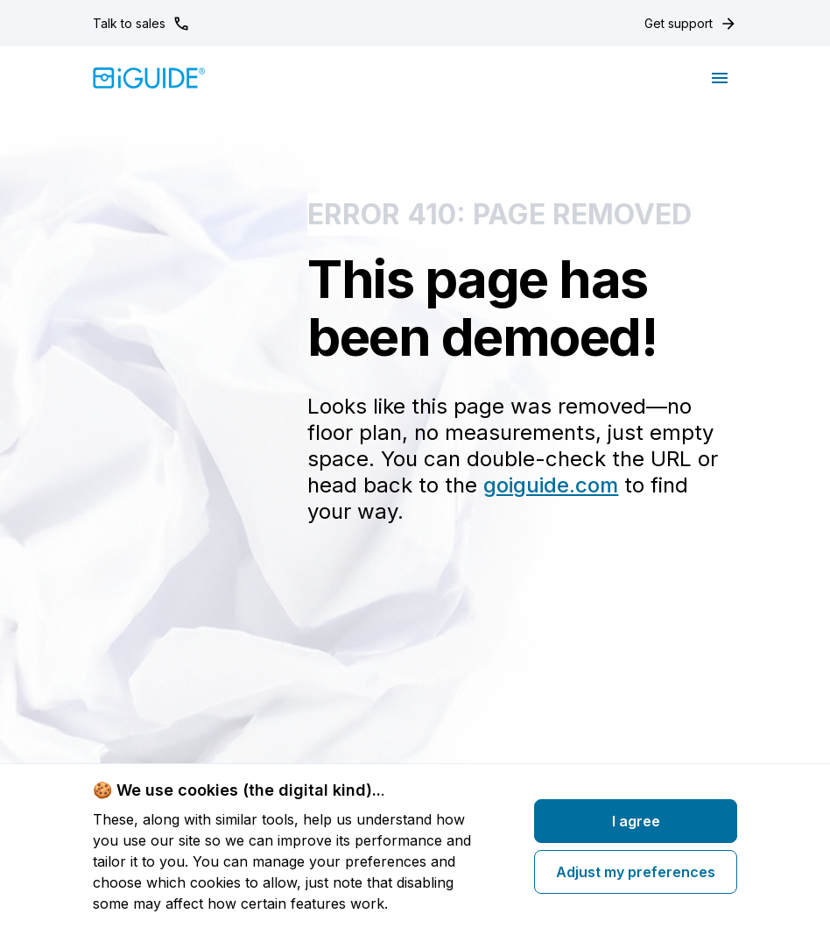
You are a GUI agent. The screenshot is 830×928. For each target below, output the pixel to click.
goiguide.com (550, 485)
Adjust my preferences (635, 872)
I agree (636, 821)
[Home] (149, 78)
